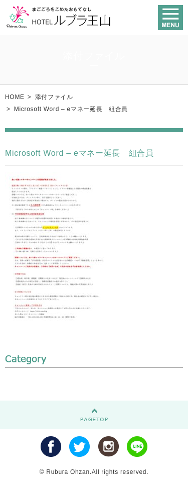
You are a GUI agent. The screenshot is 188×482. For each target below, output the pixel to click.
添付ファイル (54, 97)
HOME (15, 97)
